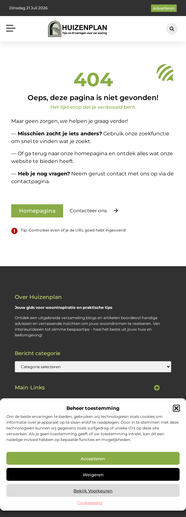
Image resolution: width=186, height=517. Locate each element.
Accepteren (93, 458)
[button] (176, 408)
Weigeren (93, 474)
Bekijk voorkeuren (93, 490)
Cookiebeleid (89, 502)
